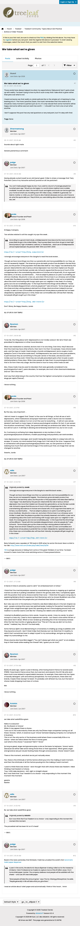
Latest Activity (22, 58)
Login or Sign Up (68, 2)
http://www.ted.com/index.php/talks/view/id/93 (29, 545)
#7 (74, 482)
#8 (74, 582)
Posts (7, 58)
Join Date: (14, 76)
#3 (74, 174)
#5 (74, 336)
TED (5, 550)
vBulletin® (39, 913)
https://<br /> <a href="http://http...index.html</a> (24, 252)
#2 (74, 140)
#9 (74, 665)
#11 (74, 806)
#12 (74, 856)
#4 (74, 226)
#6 (74, 408)
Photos (38, 58)
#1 (75, 83)
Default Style (11, 902)
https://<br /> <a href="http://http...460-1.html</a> (24, 302)
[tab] (7, 58)
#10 (74, 715)
